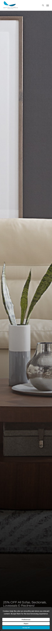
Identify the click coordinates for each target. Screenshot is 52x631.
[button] (47, 5)
